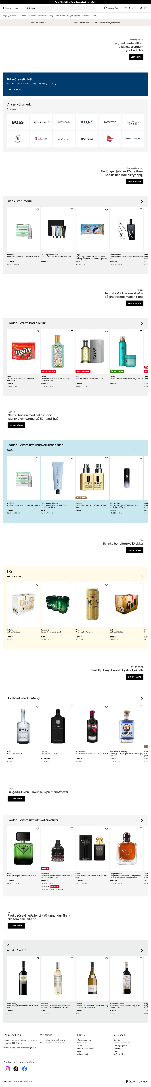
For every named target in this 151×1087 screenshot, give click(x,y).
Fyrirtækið (117, 1048)
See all (10, 450)
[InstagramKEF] (8, 1072)
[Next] (141, 201)
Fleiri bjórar (12, 576)
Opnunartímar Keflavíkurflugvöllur (52, 1040)
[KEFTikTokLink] (16, 1072)
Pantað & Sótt (82, 1043)
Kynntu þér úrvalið (15, 950)
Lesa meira (136, 57)
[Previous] (134, 201)
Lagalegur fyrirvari (120, 1046)
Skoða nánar (134, 181)
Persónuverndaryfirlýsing (123, 1043)
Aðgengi (80, 1051)
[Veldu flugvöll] (112, 8)
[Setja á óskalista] (37, 209)
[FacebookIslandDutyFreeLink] (25, 1072)
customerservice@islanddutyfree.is (23, 1048)
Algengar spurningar (84, 1040)
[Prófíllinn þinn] (141, 8)
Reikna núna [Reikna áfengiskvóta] (15, 89)
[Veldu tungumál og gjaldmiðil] (130, 8)
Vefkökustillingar (120, 1054)
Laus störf (117, 1051)
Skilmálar (117, 1040)
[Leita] (60, 8)
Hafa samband (82, 1054)
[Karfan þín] (145, 8)
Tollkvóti (80, 1046)
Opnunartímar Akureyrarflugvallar (52, 1043)
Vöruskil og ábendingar (85, 1048)
